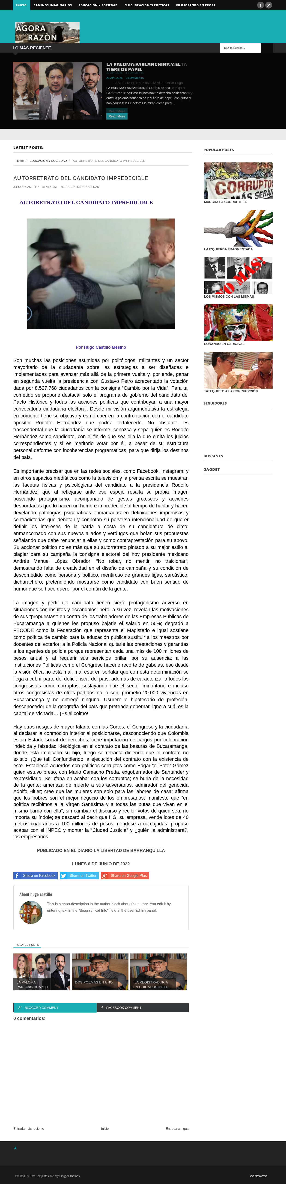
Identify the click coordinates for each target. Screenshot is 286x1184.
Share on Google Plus (124, 875)
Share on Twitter (78, 875)
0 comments (135, 78)
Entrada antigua (177, 1128)
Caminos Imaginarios (53, 5)
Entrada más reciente (28, 1128)
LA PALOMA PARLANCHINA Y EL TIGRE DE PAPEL (143, 66)
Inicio (21, 5)
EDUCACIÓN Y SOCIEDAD (82, 187)
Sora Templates (39, 1176)
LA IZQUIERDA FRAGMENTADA (228, 249)
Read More (117, 116)
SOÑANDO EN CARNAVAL (224, 344)
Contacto (259, 1176)
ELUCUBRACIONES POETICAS (147, 5)
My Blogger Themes (67, 1176)
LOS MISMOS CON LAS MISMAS (229, 296)
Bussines (213, 456)
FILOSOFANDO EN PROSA (196, 5)
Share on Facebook (34, 875)
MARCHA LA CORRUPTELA (225, 202)
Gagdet (211, 469)
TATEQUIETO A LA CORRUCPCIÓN (231, 391)
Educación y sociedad (98, 5)
